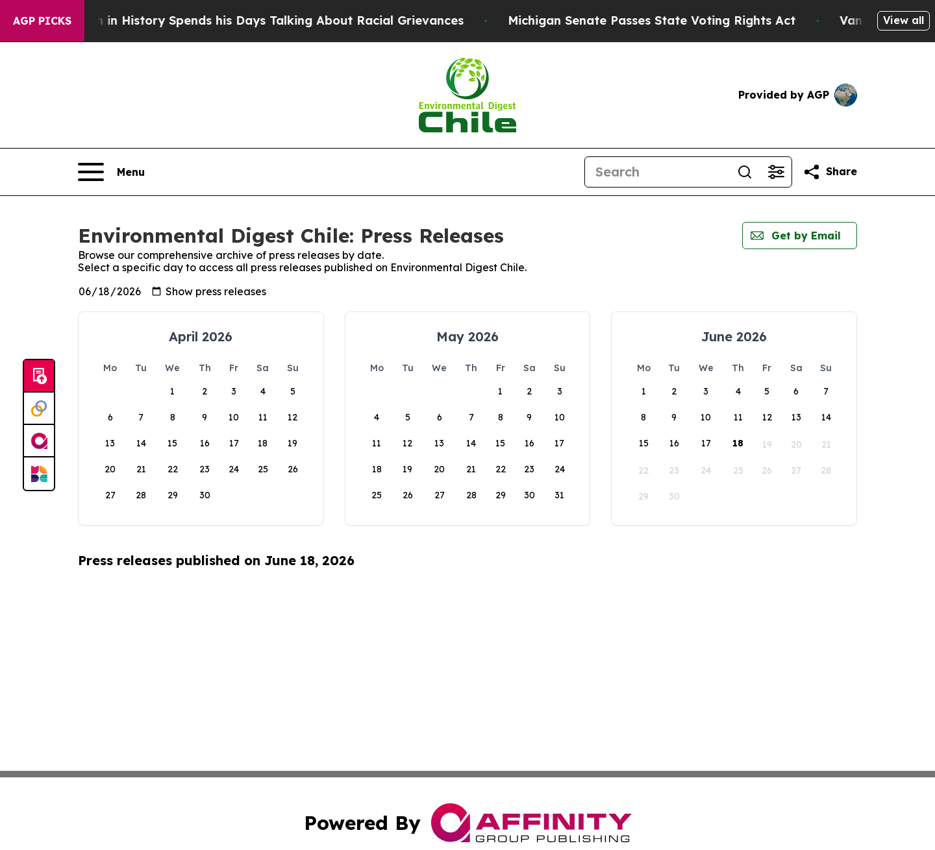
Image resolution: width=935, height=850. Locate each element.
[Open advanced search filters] (776, 172)
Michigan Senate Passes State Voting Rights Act (673, 20)
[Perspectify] (39, 409)
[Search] (657, 172)
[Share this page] (830, 172)
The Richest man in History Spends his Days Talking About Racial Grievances (255, 20)
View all (903, 20)
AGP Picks (42, 20)
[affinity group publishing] (39, 441)
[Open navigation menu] (111, 172)
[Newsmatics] (39, 473)
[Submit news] (39, 376)
